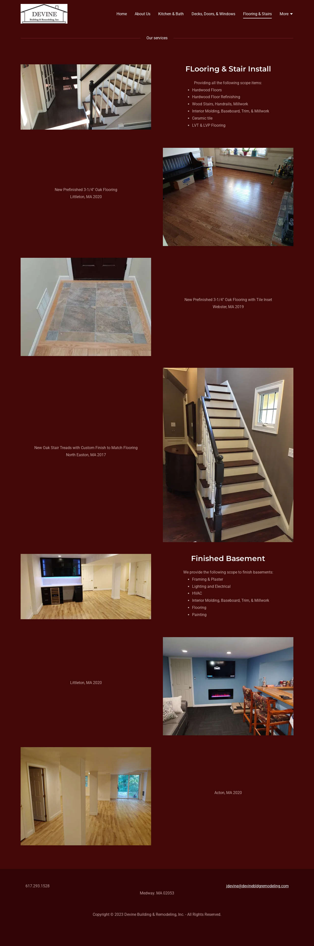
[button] (286, 14)
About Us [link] (142, 14)
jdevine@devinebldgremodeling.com (257, 886)
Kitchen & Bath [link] (171, 14)
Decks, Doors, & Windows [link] (213, 14)
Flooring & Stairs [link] (257, 14)
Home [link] (122, 14)
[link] (44, 13)
